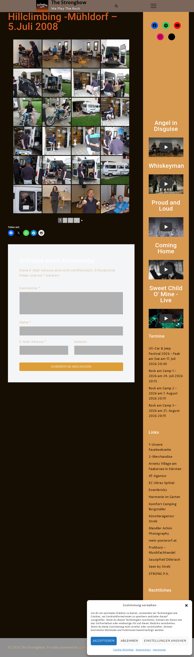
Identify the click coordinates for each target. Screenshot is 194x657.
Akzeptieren (104, 641)
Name (25, 322)
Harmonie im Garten (164, 497)
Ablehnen (129, 641)
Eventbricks (158, 490)
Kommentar (29, 288)
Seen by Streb (160, 567)
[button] (186, 605)
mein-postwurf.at (163, 541)
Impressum (159, 650)
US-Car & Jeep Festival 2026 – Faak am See (164, 353)
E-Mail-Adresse (32, 342)
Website (80, 342)
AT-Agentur (158, 476)
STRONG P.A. (159, 574)
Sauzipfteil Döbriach (164, 560)
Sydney (84, 647)
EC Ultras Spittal (161, 483)
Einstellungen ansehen (165, 641)
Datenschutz (143, 650)
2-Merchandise (160, 457)
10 (76, 220)
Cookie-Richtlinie (123, 650)
